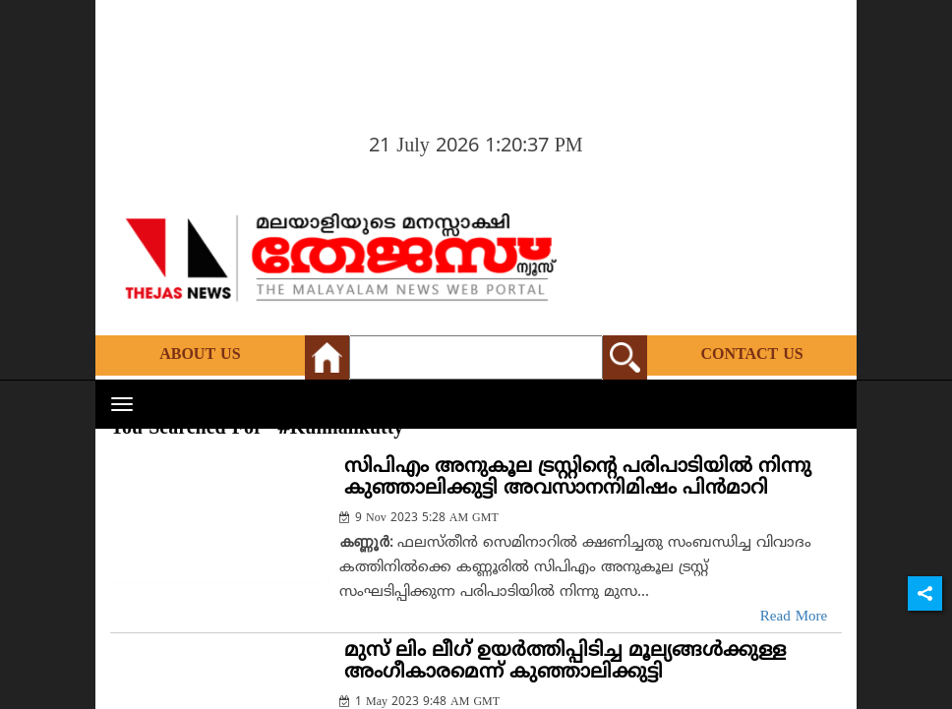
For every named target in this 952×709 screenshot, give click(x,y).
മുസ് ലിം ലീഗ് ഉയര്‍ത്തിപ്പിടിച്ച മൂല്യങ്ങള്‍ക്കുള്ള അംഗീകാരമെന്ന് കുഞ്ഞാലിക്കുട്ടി (565, 662)
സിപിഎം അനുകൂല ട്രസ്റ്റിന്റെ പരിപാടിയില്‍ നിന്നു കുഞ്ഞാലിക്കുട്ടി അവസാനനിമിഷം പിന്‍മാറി (577, 478)
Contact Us (751, 355)
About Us (199, 355)
